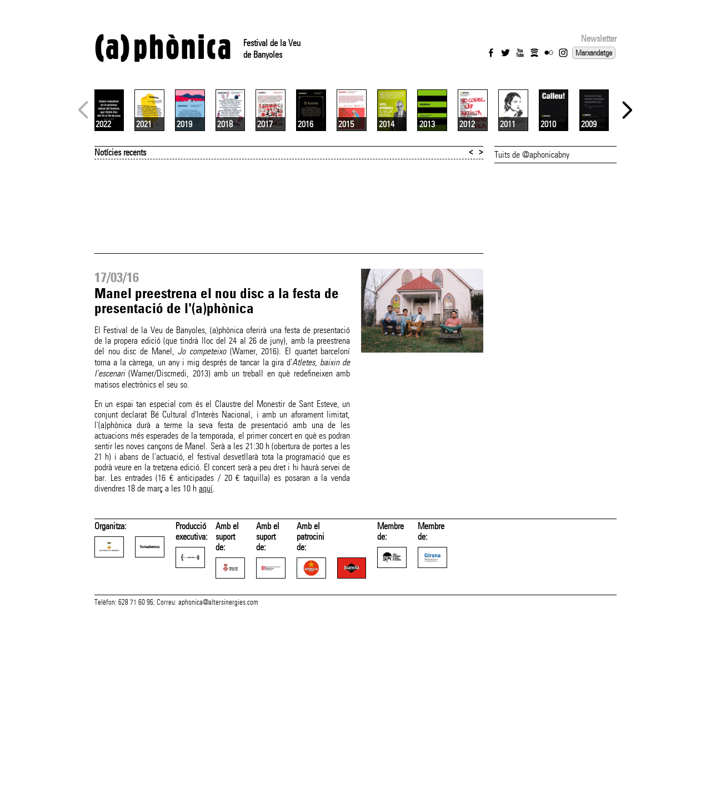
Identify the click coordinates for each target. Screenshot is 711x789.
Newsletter (599, 38)
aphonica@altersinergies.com (218, 776)
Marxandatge (593, 53)
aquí (206, 620)
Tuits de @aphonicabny (531, 286)
